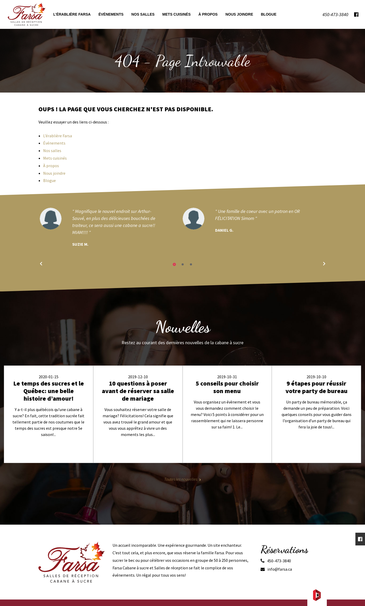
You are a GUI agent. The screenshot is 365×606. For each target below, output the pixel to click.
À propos (51, 165)
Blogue (49, 180)
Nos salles (52, 150)
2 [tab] (182, 264)
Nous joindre (54, 173)
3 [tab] (191, 264)
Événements (54, 143)
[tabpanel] (111, 227)
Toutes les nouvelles (180, 479)
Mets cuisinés (55, 158)
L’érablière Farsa (57, 135)
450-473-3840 (279, 560)
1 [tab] (174, 264)
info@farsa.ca (279, 569)
